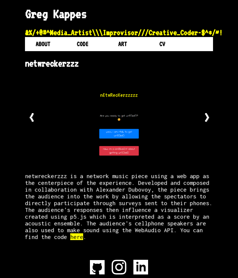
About (43, 44)
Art (122, 44)
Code (82, 44)
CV (162, 44)
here (76, 236)
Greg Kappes (55, 14)
